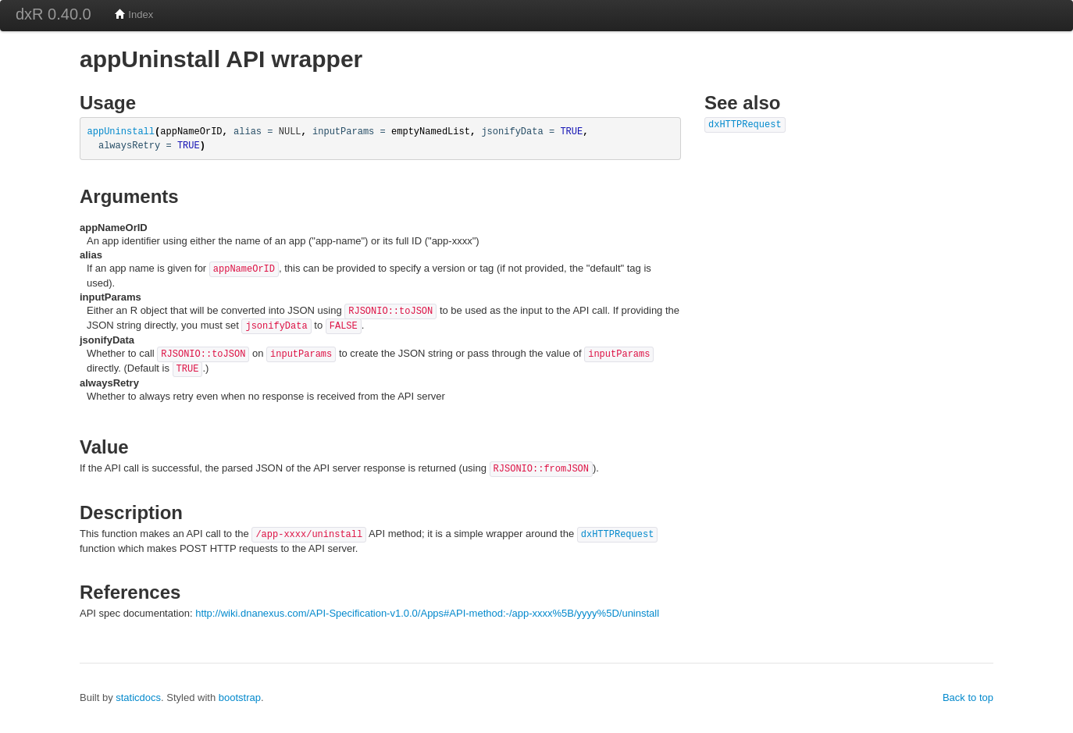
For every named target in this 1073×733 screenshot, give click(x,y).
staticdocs (138, 697)
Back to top (968, 697)
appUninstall (121, 131)
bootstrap (240, 697)
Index (134, 14)
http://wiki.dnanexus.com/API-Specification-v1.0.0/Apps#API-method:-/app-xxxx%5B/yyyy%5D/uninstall (427, 613)
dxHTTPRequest (617, 534)
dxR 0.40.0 (53, 14)
